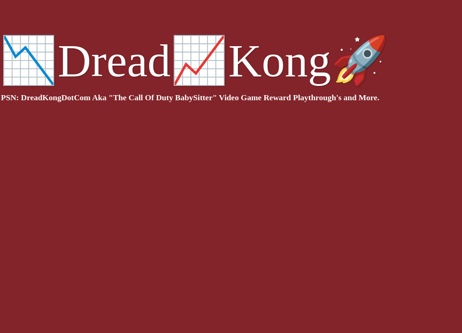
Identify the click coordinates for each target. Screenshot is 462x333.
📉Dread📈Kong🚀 (194, 60)
